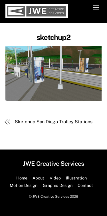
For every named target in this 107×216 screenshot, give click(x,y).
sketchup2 (54, 37)
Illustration (76, 177)
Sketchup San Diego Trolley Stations (53, 121)
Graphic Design (57, 185)
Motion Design (23, 185)
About (38, 177)
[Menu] (96, 7)
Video (55, 177)
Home (21, 177)
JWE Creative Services (51, 196)
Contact (85, 185)
